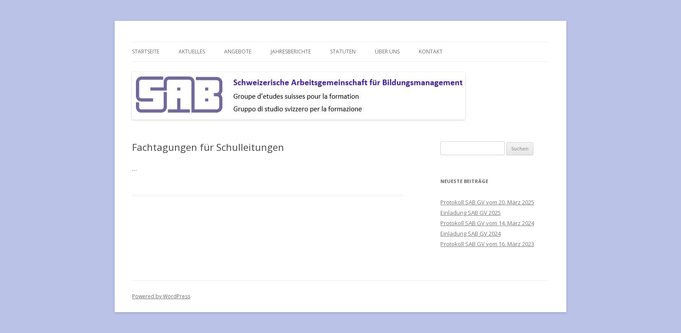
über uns (387, 51)
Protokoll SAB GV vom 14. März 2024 (487, 223)
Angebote (237, 51)
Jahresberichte (291, 51)
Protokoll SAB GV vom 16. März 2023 (487, 244)
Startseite (145, 51)
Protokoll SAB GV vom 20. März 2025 (487, 202)
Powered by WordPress (161, 296)
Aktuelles (192, 51)
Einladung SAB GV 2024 (470, 233)
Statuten (343, 51)
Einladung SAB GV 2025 (470, 212)
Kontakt (431, 51)
